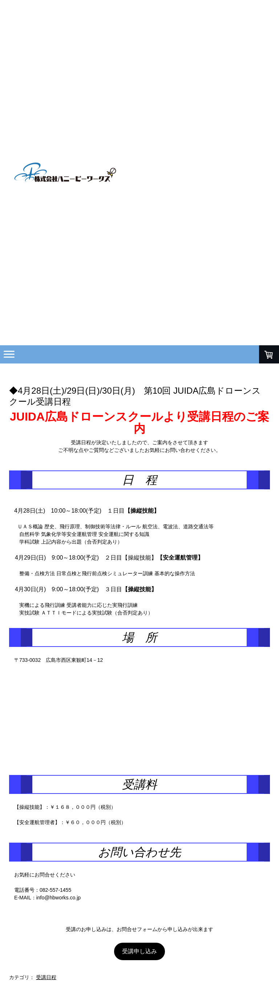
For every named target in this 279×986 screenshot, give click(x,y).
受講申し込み (139, 951)
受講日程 (46, 977)
